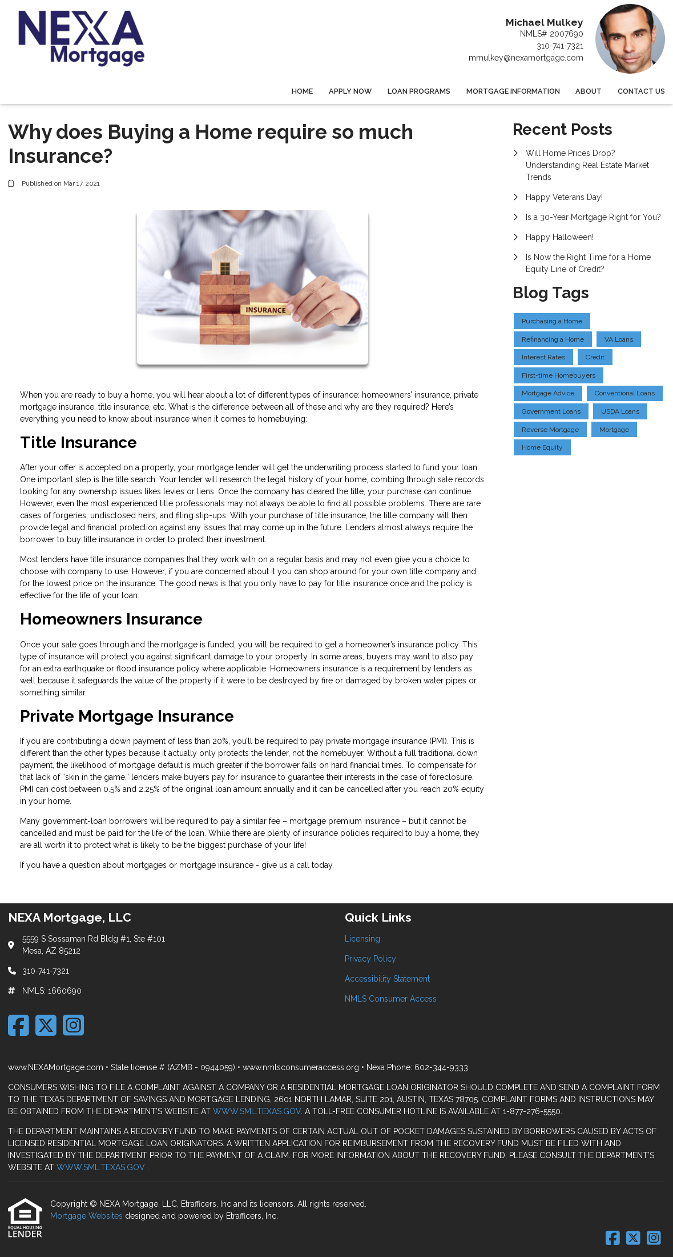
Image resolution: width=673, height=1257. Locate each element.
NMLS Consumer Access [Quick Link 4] (391, 998)
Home (302, 91)
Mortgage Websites (87, 1215)
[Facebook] (18, 1025)
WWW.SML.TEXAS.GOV (257, 1111)
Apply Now (350, 91)
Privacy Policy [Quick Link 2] (370, 958)
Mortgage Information (513, 91)
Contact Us (641, 91)
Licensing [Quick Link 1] (362, 938)
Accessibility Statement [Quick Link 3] (387, 978)
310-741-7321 (560, 45)
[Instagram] (73, 1025)
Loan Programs (419, 91)
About (588, 91)
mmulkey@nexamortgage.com (526, 57)
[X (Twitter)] (46, 1025)
